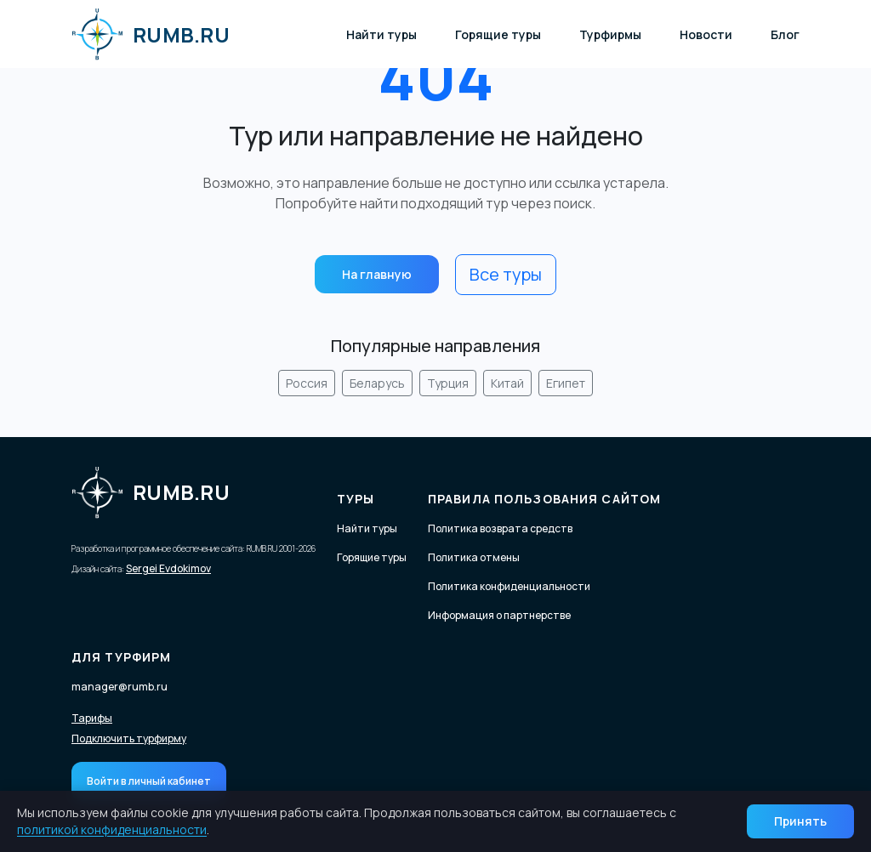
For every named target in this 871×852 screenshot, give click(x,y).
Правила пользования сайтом (544, 499)
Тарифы (91, 718)
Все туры (506, 274)
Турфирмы (610, 34)
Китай (507, 383)
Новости (706, 34)
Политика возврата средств (500, 528)
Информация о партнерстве (499, 615)
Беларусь (377, 383)
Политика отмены (474, 557)
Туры (355, 499)
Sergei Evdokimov (168, 568)
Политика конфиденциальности (509, 586)
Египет (565, 383)
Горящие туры (498, 34)
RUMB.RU (150, 34)
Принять (800, 821)
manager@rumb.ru (119, 686)
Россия (306, 383)
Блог (785, 34)
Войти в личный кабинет (149, 781)
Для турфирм (121, 657)
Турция (448, 383)
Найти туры (381, 34)
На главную (377, 274)
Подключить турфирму (128, 739)
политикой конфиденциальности (112, 829)
